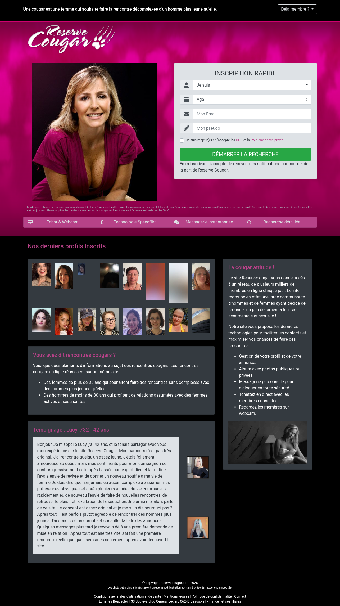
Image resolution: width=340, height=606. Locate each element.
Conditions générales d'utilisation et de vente (127, 596)
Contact (240, 596)
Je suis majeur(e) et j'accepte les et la (235, 140)
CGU (239, 140)
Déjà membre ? (295, 9)
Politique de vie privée (267, 140)
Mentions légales (176, 596)
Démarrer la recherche (245, 154)
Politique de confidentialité (212, 596)
